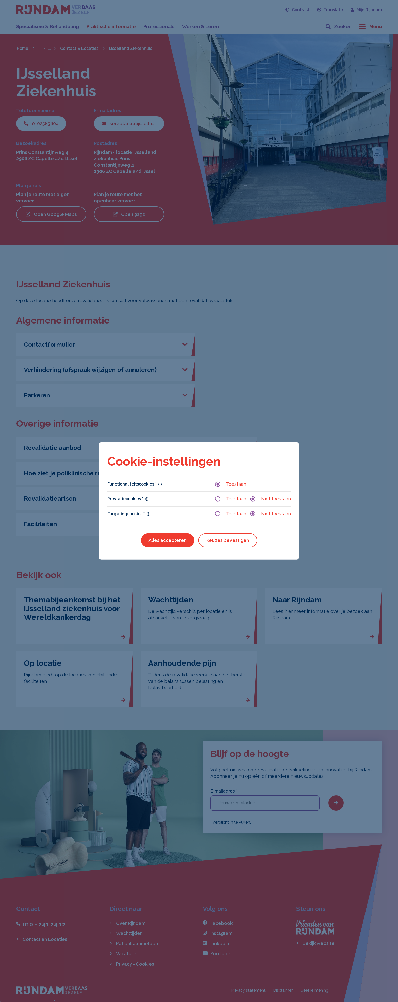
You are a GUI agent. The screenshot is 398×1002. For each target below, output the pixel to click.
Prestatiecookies (125, 498)
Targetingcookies (126, 513)
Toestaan (230, 484)
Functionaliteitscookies (131, 484)
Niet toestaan (270, 499)
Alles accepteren (167, 540)
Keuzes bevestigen (227, 540)
